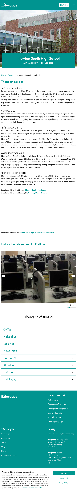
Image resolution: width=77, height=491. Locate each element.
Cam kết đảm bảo (55, 413)
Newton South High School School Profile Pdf (36, 232)
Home (3, 75)
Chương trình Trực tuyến (57, 404)
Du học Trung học (54, 400)
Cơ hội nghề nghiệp (55, 421)
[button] (73, 276)
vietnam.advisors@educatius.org (61, 433)
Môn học (8, 344)
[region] (38, 479)
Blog (3, 446)
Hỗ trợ (3, 451)
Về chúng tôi (6, 433)
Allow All (64, 473)
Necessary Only (63, 478)
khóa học (9, 365)
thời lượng (10, 379)
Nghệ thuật (10, 337)
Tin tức (3, 442)
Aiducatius (5, 438)
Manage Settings (64, 483)
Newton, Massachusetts (37, 192)
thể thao (8, 372)
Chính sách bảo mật (9, 455)
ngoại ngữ (10, 351)
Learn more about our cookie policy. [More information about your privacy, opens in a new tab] (32, 488)
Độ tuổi (7, 330)
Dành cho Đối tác (54, 417)
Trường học (12, 75)
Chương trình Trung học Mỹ (58, 408)
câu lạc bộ (10, 358)
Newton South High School (35, 190)
